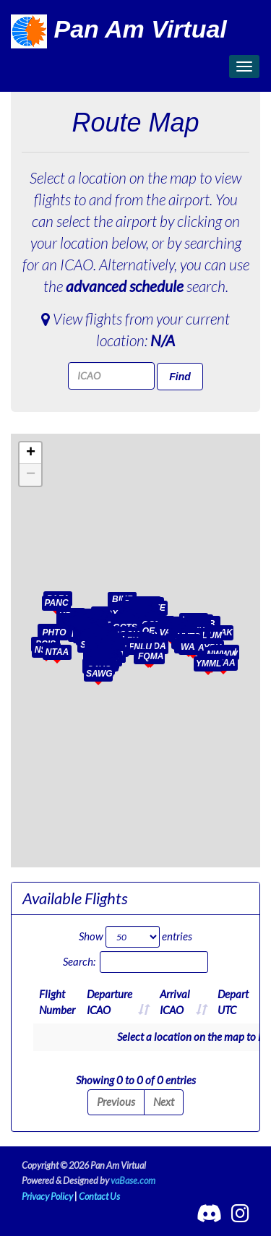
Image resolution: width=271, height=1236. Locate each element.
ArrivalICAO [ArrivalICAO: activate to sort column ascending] (175, 1001)
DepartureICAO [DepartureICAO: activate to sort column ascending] (109, 1001)
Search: (135, 962)
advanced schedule (125, 286)
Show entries (135, 937)
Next (163, 1101)
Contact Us (99, 1196)
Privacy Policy (47, 1196)
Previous (116, 1101)
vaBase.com (133, 1180)
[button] (161, 629)
